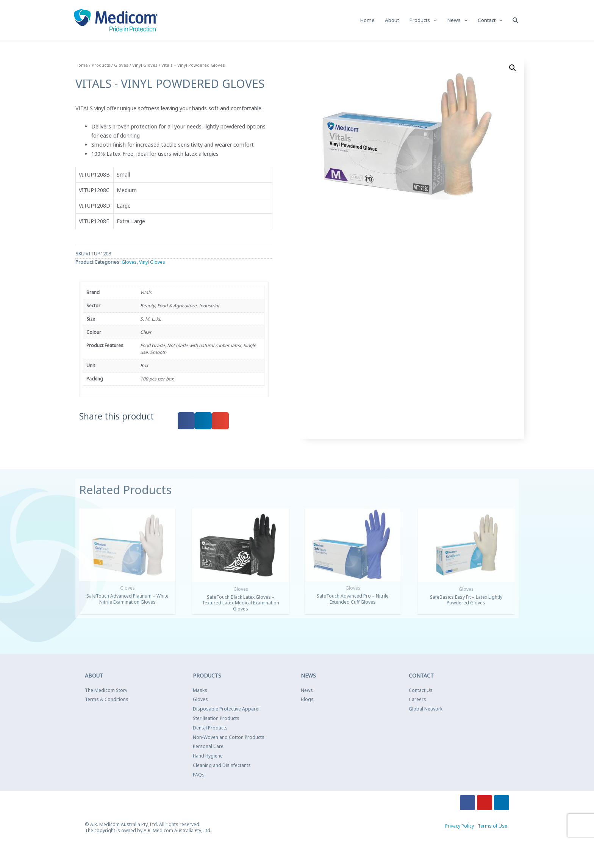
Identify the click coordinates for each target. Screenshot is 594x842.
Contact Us (421, 690)
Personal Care (208, 747)
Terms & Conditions (106, 700)
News (307, 690)
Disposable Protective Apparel (226, 709)
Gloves (121, 65)
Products (101, 65)
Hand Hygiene (208, 756)
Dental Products (210, 728)
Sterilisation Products (216, 718)
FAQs (199, 775)
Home (81, 65)
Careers (417, 700)
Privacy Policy (459, 826)
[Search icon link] (515, 20)
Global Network (425, 709)
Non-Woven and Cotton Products (228, 737)
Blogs (307, 700)
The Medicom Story (106, 690)
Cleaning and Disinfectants (222, 765)
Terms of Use (492, 826)
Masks (200, 690)
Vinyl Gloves (145, 65)
